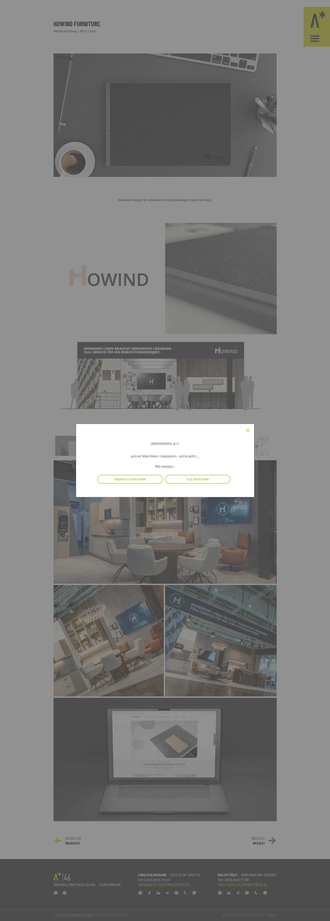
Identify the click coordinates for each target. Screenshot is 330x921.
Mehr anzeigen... (165, 466)
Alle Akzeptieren (198, 479)
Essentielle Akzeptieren (129, 479)
